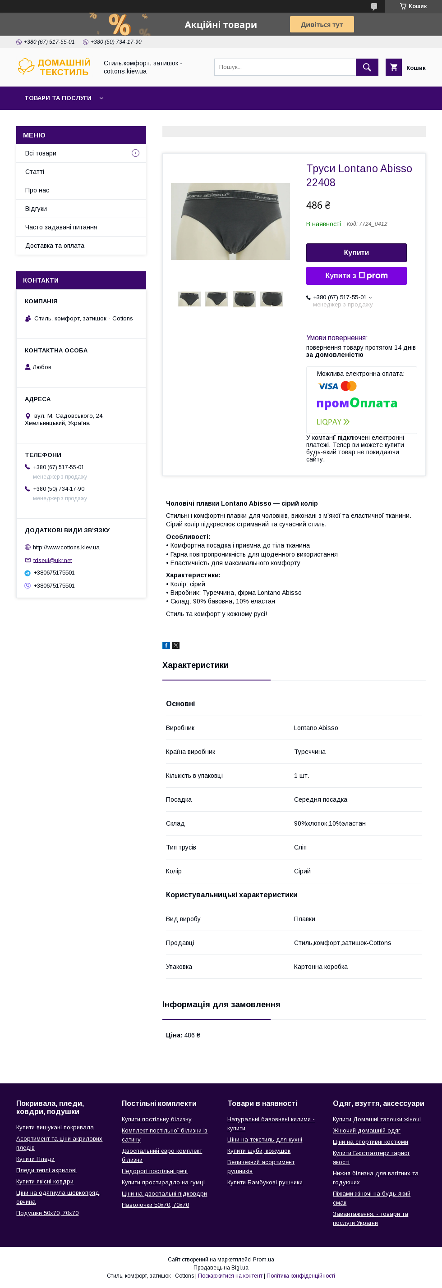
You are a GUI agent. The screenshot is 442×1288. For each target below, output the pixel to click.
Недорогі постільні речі (155, 1171)
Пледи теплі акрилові (46, 1170)
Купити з (356, 276)
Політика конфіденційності (301, 1276)
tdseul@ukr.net (52, 560)
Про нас (37, 190)
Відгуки (36, 208)
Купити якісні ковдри (45, 1181)
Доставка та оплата (54, 245)
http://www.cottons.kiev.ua (66, 547)
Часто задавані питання (61, 227)
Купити (356, 252)
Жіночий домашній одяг (367, 1130)
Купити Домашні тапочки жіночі (377, 1119)
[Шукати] (367, 67)
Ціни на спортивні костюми (370, 1141)
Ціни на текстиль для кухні (264, 1139)
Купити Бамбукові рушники (265, 1182)
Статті (34, 171)
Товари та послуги (58, 98)
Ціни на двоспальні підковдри (164, 1193)
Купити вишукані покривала (55, 1127)
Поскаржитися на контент (230, 1276)
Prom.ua (263, 1259)
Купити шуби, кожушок (258, 1150)
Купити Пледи (35, 1159)
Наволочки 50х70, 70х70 (155, 1204)
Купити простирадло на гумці (163, 1182)
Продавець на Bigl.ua (221, 1268)
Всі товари (40, 153)
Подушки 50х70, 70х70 (47, 1213)
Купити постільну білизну (157, 1119)
